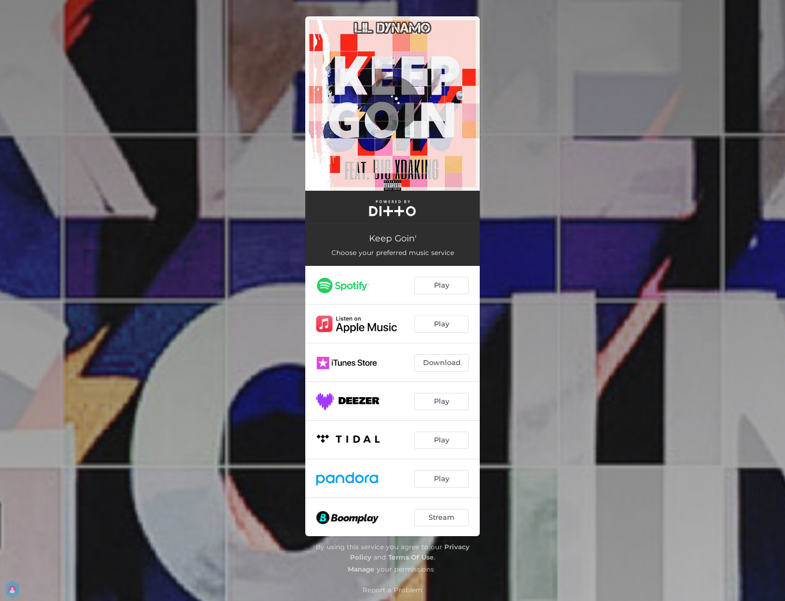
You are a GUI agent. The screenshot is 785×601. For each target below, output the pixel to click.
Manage (361, 569)
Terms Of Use (411, 557)
